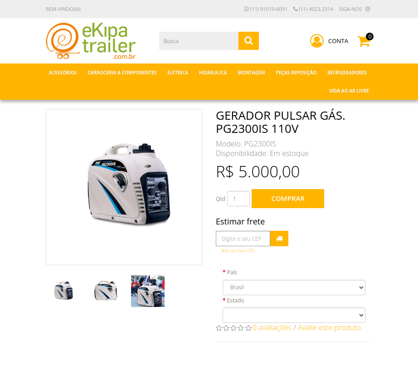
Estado (235, 300)
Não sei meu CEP (237, 250)
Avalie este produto (329, 327)
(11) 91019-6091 (265, 8)
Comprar (288, 198)
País (232, 272)
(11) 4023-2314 (313, 8)
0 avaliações (272, 327)
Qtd (220, 199)
